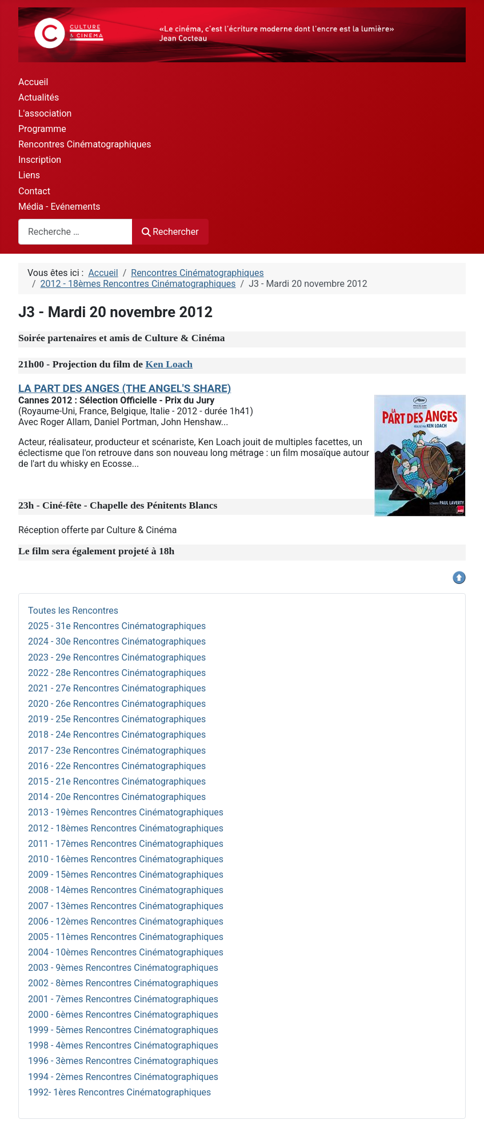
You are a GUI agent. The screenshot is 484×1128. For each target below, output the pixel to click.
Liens (29, 175)
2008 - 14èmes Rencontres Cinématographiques (125, 890)
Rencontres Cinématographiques (84, 144)
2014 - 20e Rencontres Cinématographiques (117, 796)
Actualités (38, 97)
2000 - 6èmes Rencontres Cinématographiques (123, 1014)
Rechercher (170, 231)
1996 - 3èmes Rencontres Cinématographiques (123, 1060)
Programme (42, 128)
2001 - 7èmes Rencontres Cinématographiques (123, 999)
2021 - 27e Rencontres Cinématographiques (117, 688)
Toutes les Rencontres (73, 610)
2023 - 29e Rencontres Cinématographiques (117, 657)
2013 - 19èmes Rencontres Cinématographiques (125, 812)
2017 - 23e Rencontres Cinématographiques (117, 750)
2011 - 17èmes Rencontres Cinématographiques (125, 843)
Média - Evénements (59, 206)
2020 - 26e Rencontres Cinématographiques (117, 703)
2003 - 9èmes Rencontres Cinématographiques (123, 967)
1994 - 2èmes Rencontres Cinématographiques (123, 1076)
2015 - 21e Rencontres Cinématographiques (117, 781)
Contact (34, 191)
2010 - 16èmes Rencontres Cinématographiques (125, 859)
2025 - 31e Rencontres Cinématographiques (117, 626)
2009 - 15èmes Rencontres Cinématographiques (125, 874)
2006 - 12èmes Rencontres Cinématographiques (125, 921)
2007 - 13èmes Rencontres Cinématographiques (125, 906)
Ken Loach (169, 364)
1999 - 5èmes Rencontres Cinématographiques (123, 1030)
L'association (44, 113)
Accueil (33, 82)
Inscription (39, 159)
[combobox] (75, 232)
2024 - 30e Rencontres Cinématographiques (117, 641)
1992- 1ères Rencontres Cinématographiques (119, 1092)
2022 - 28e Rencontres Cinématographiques (117, 672)
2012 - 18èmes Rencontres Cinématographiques (125, 828)
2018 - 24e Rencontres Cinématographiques (117, 734)
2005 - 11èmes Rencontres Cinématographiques (125, 936)
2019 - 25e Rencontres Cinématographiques (117, 719)
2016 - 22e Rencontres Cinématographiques (117, 766)
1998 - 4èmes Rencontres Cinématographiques (123, 1045)
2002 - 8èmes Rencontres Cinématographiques (123, 983)
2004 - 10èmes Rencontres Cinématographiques (125, 952)
